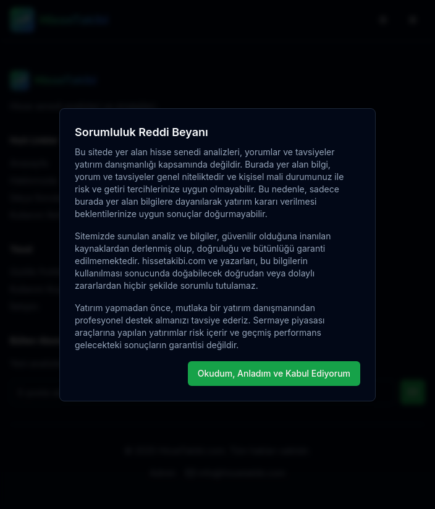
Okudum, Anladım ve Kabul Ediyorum (274, 373)
